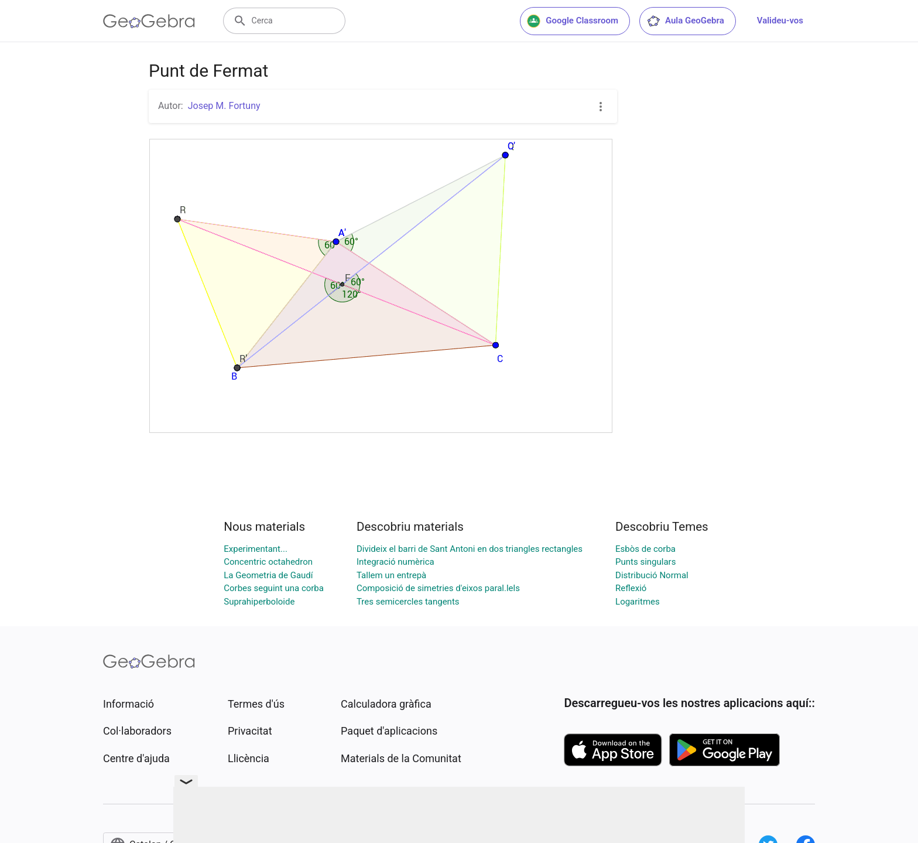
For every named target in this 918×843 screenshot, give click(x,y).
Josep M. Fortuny (224, 105)
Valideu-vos (780, 20)
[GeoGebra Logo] (149, 21)
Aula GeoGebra (685, 21)
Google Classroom (572, 21)
